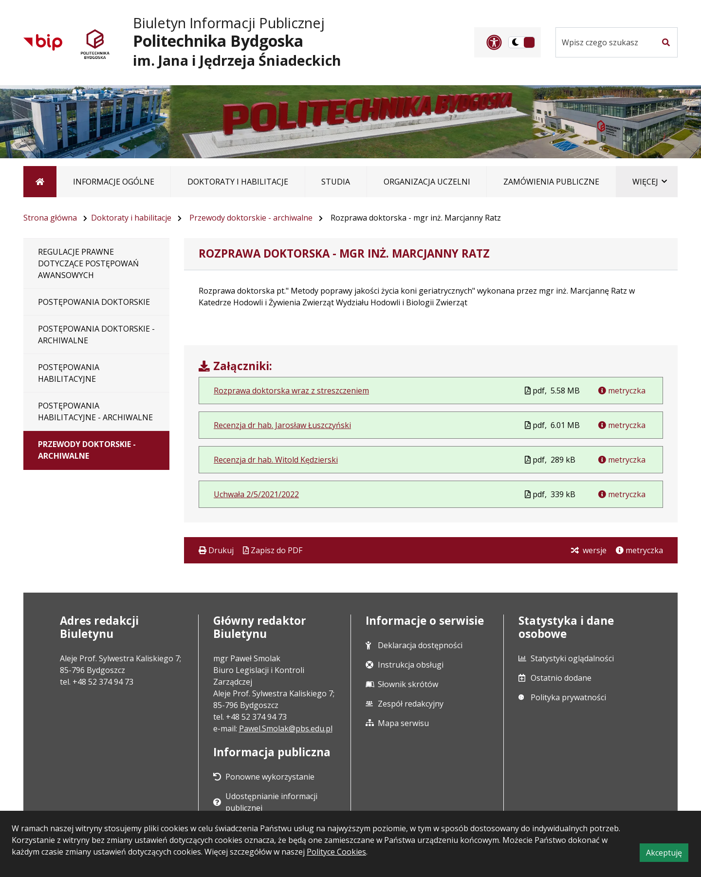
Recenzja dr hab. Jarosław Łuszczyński (282, 425)
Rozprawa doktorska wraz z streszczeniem (291, 390)
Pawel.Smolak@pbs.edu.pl (285, 728)
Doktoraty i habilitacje (131, 217)
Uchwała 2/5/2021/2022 (256, 494)
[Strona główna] (39, 181)
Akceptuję (667, 854)
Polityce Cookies (336, 851)
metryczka (626, 390)
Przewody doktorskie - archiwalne (251, 217)
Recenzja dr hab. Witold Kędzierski (276, 459)
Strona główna (50, 217)
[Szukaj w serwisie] (605, 42)
